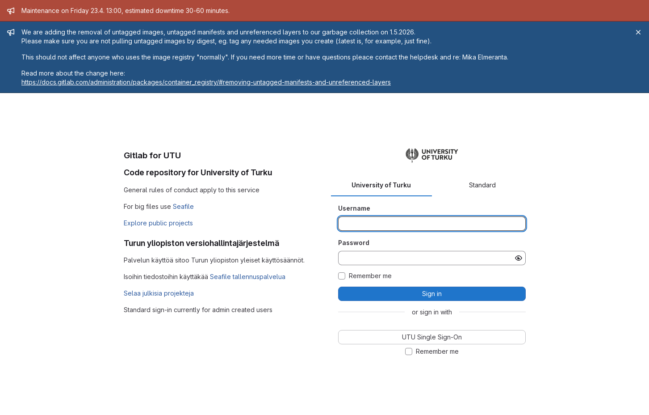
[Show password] (518, 258)
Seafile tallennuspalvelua (247, 276)
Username (354, 208)
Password (353, 242)
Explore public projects (158, 223)
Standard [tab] (482, 185)
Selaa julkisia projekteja (159, 293)
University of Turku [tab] (381, 185)
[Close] (638, 32)
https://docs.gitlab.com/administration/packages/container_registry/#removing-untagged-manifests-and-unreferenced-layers (206, 82)
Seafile (183, 206)
